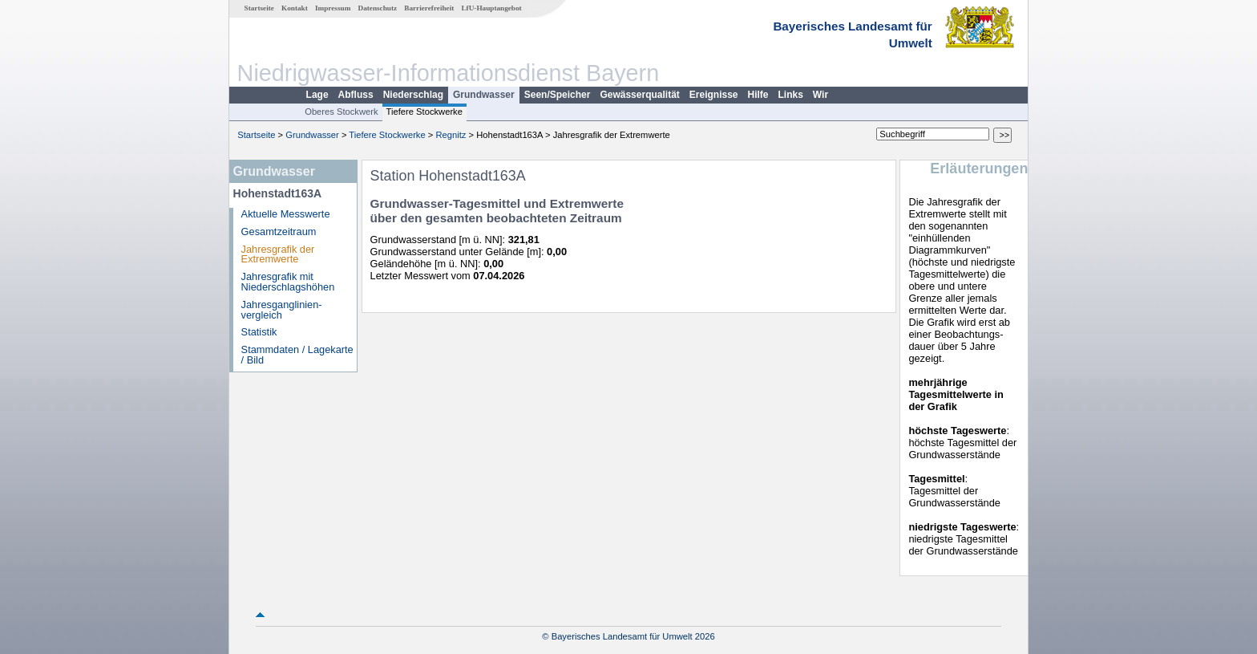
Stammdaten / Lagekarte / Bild (297, 354)
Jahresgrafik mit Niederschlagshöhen (288, 281)
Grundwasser (484, 94)
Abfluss (356, 94)
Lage (317, 94)
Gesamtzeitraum (279, 231)
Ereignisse (713, 94)
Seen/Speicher (557, 94)
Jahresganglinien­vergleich (281, 310)
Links (790, 94)
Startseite (259, 8)
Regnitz (450, 135)
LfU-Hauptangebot (491, 8)
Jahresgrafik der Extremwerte (278, 254)
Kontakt (294, 8)
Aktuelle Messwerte (285, 214)
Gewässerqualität (639, 94)
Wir (820, 94)
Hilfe (758, 94)
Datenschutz (378, 8)
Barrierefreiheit (429, 8)
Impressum (332, 8)
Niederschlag (413, 94)
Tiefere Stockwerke (424, 111)
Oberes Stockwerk (341, 111)
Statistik (259, 332)
